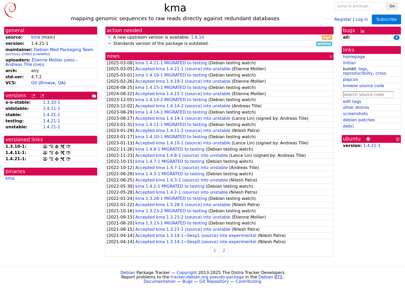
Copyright (187, 272)
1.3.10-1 (51, 102)
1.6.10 (197, 37)
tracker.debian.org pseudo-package (207, 277)
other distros (356, 107)
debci (348, 126)
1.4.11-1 (51, 108)
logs (362, 68)
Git (34, 82)
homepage (354, 56)
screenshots (355, 113)
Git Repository (214, 281)
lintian (349, 62)
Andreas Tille (18, 64)
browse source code (363, 85)
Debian (127, 272)
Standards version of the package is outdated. (219, 43)
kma (35, 37)
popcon (350, 79)
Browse (47, 82)
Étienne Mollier (47, 60)
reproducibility (358, 73)
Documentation (159, 281)
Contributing (248, 281)
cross (380, 73)
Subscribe (386, 19)
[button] (109, 37)
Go (392, 6)
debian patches (359, 119)
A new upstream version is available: (219, 37)
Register (343, 19)
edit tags (352, 101)
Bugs (187, 281)
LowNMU (41, 54)
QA (61, 82)
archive (13, 54)
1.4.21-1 (51, 114)
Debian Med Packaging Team (63, 49)
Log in (362, 19)
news (113, 56)
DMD (27, 54)
